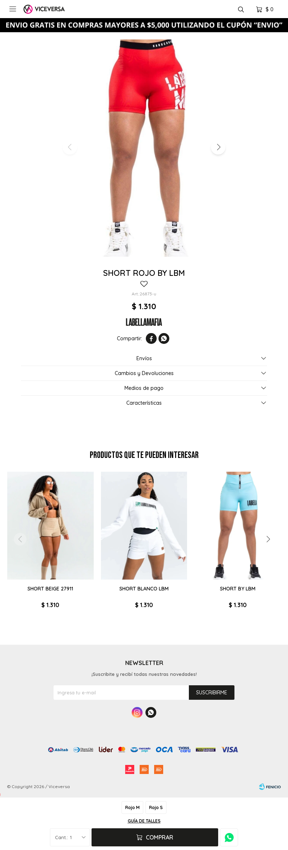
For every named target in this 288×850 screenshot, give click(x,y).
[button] (218, 147)
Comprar (159, 837)
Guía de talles (144, 821)
